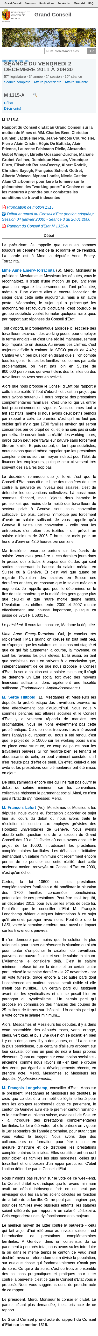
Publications (46, 3)
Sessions (30, 3)
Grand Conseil (52, 15)
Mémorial (79, 3)
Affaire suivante (76, 82)
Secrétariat (64, 3)
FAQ (90, 3)
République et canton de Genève (20, 15)
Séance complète (17, 82)
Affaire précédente (47, 82)
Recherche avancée (15, 61)
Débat (8, 103)
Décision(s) (12, 108)
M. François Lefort (19, 808)
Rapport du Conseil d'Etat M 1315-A (37, 226)
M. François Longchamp (24, 1088)
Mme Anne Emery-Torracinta (28, 270)
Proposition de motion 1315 (30, 207)
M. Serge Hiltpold (18, 697)
